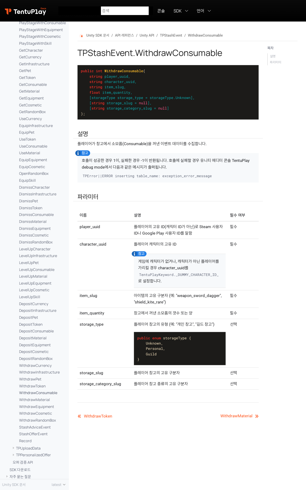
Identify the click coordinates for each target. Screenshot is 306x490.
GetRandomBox (32, 111)
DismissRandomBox (36, 242)
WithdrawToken (32, 386)
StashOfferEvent (33, 433)
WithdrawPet (30, 379)
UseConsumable (33, 146)
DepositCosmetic (34, 351)
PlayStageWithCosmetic (40, 36)
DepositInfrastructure (37, 310)
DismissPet (28, 201)
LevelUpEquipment (35, 283)
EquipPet (26, 132)
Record (25, 440)
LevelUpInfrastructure (38, 255)
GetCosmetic (30, 105)
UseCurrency (30, 118)
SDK (178, 11)
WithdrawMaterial (34, 399)
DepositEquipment (35, 344)
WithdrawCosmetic (35, 413)
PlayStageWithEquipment (41, 29)
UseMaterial (29, 152)
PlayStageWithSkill (35, 43)
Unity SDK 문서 (97, 35)
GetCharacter (31, 50)
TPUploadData (28, 448)
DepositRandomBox (36, 358)
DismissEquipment (35, 228)
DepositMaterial (33, 338)
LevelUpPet (29, 262)
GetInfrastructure (34, 63)
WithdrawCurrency (35, 365)
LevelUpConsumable (37, 269)
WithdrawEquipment (36, 406)
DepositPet (28, 317)
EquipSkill (27, 180)
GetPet (25, 70)
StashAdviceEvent (35, 427)
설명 (273, 56)
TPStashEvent (171, 35)
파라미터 (275, 62)
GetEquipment (31, 98)
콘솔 (161, 11)
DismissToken (30, 207)
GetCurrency (30, 57)
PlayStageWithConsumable (42, 22)
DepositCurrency (33, 303)
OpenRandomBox (34, 173)
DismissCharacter (34, 187)
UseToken (27, 139)
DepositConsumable (36, 331)
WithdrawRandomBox (37, 420)
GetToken (27, 77)
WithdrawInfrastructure (39, 372)
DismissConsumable (36, 214)
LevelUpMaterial (33, 276)
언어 (200, 11)
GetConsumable (33, 84)
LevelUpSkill (29, 296)
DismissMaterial (33, 221)
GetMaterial (29, 91)
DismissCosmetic (34, 235)
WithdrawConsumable (38, 392)
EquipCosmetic (32, 166)
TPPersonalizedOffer (33, 454)
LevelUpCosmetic (34, 289)
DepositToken (31, 324)
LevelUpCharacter (35, 249)
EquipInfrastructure (36, 125)
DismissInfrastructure (37, 194)
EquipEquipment (33, 159)
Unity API (147, 35)
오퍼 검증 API (23, 462)
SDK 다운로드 (20, 469)
